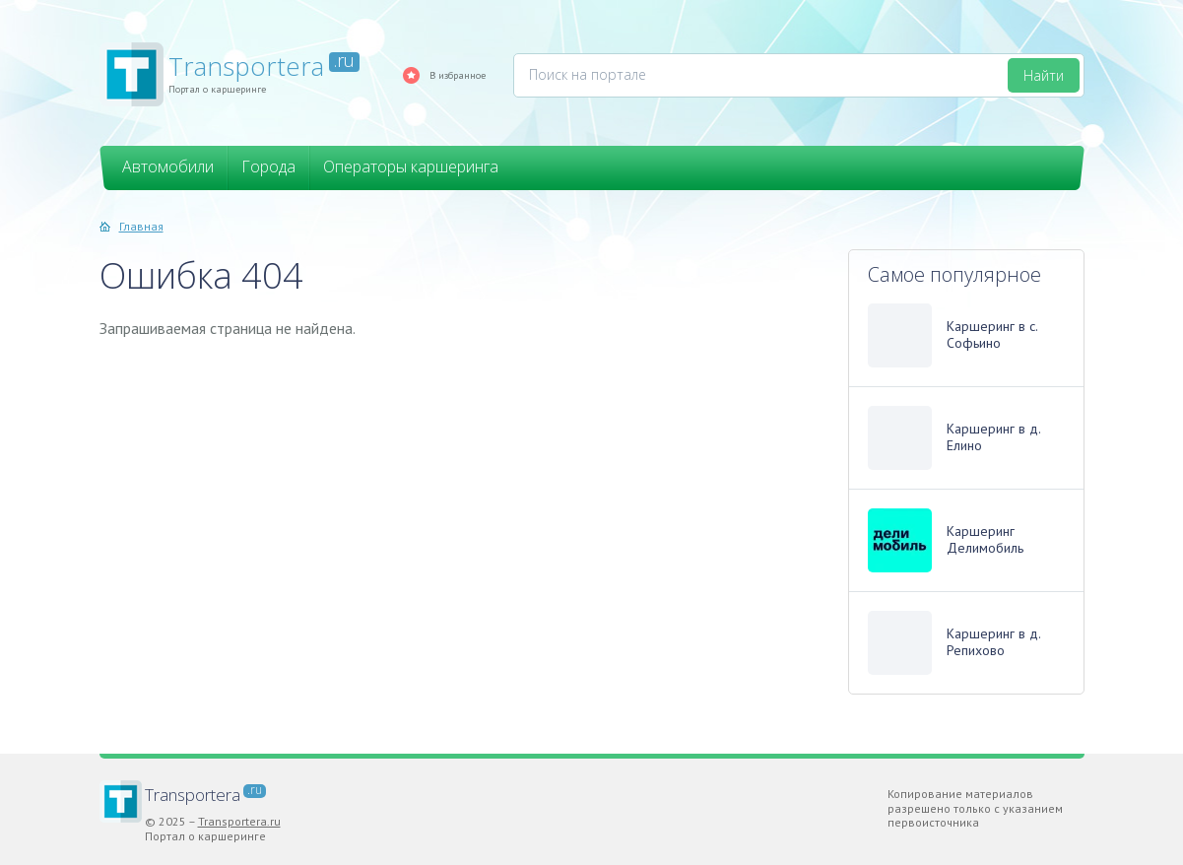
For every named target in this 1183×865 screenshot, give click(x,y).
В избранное (457, 75)
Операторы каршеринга (410, 166)
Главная (141, 226)
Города (268, 166)
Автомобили (168, 166)
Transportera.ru (239, 821)
